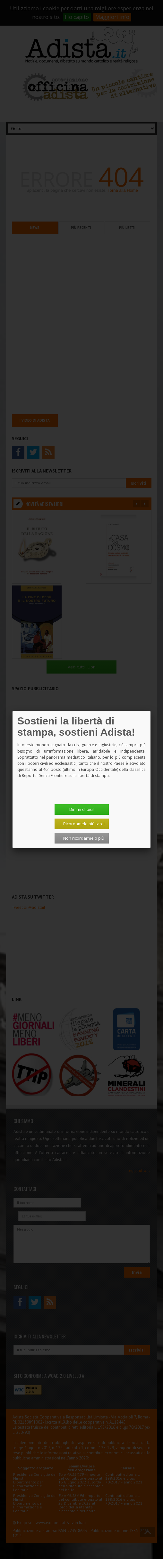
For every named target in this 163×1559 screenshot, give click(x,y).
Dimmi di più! (81, 809)
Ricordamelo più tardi (84, 824)
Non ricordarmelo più (83, 838)
